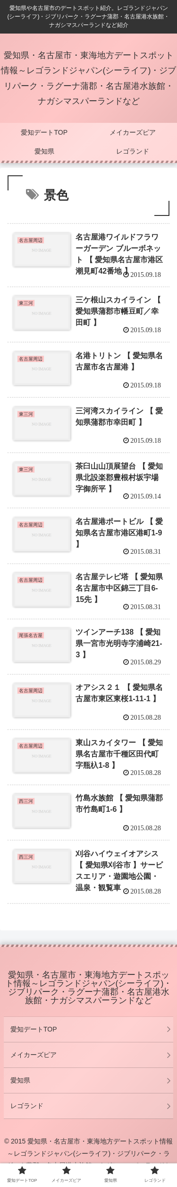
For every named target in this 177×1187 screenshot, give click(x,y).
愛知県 (20, 1080)
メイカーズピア (33, 1054)
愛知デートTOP (33, 1029)
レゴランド (26, 1106)
